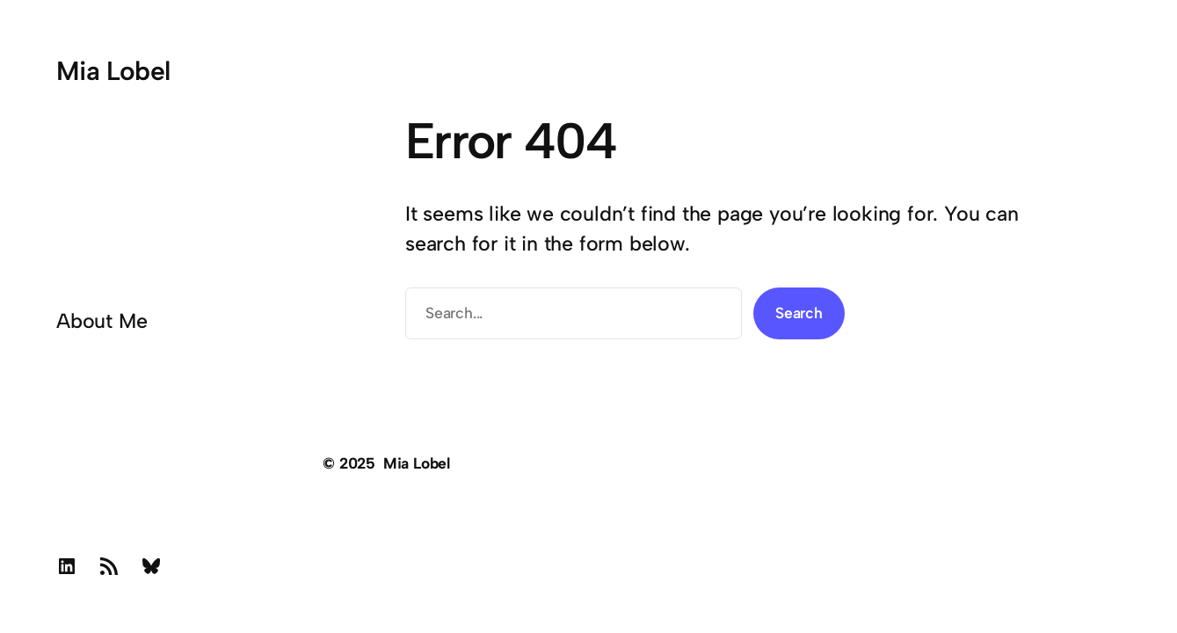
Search (799, 312)
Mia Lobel (113, 70)
